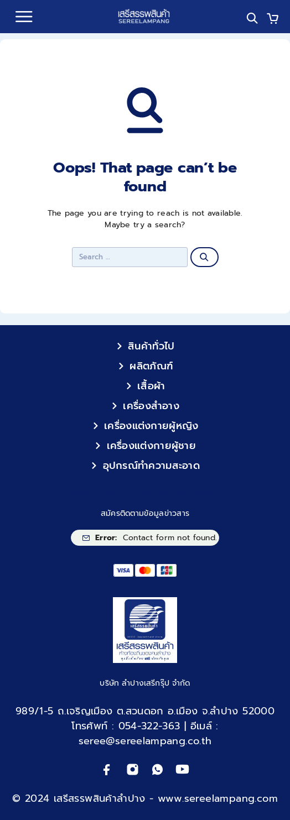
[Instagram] (132, 769)
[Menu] (24, 16)
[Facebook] (107, 769)
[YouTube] (182, 769)
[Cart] (272, 20)
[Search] (252, 18)
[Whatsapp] (157, 769)
